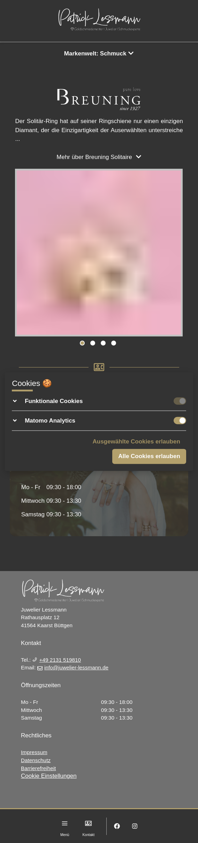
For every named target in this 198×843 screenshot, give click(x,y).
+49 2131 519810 (56, 660)
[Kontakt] (88, 823)
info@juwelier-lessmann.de (72, 667)
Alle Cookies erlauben (149, 456)
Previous (23, 254)
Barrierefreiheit (38, 768)
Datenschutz (36, 760)
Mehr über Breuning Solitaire (98, 157)
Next (174, 254)
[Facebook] (116, 826)
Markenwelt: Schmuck (99, 53)
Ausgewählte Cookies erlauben (136, 441)
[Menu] (65, 823)
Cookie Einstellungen (49, 776)
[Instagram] (134, 826)
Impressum (34, 752)
